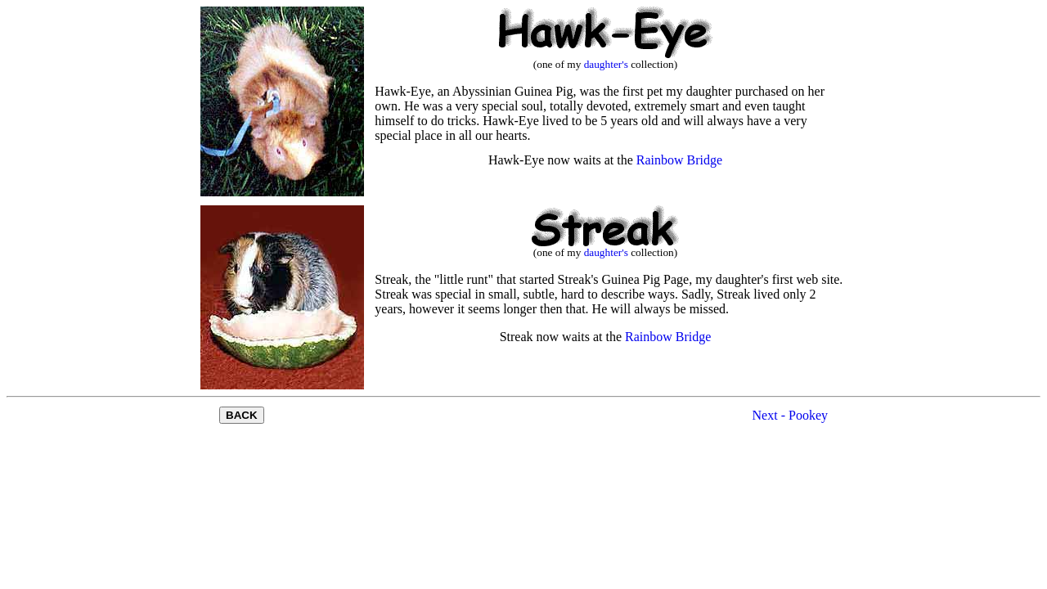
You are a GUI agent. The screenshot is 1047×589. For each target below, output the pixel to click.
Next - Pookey (790, 415)
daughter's (606, 64)
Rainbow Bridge (679, 160)
